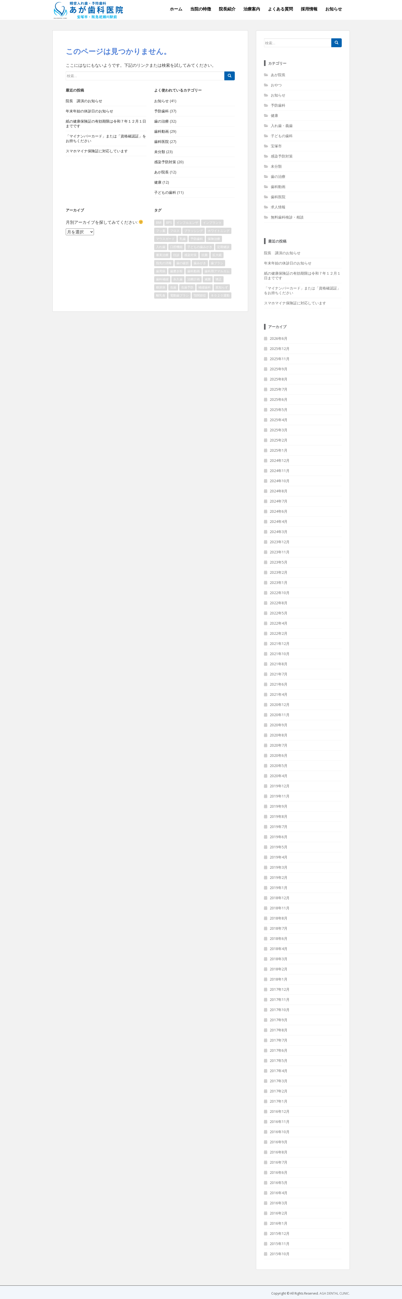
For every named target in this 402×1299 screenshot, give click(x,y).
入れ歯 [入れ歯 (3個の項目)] (160, 247)
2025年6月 (278, 399)
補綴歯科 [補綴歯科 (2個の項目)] (204, 287)
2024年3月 (278, 531)
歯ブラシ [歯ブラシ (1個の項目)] (217, 263)
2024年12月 (280, 460)
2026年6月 (278, 338)
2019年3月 (278, 867)
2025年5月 (278, 409)
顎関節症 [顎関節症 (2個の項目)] (200, 295)
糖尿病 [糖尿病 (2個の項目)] (160, 287)
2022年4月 (278, 623)
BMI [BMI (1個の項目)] (158, 222)
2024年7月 (278, 501)
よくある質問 (280, 9)
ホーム (176, 9)
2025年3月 (278, 429)
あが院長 (161, 172)
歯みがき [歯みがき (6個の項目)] (200, 263)
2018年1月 (278, 979)
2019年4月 (278, 857)
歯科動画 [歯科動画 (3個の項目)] (193, 271)
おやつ (276, 84)
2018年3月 (278, 958)
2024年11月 (280, 470)
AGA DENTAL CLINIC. (335, 1293)
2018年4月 (278, 948)
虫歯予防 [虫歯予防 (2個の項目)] (187, 287)
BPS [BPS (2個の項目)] (169, 222)
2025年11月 (280, 358)
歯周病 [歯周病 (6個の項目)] (160, 271)
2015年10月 (280, 1253)
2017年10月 (280, 1009)
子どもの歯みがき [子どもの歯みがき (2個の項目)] (199, 247)
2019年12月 (280, 785)
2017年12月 (280, 989)
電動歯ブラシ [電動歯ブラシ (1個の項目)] (179, 295)
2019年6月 (278, 836)
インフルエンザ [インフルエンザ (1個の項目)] (187, 222)
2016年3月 (278, 1202)
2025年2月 (278, 440)
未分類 (159, 151)
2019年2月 (278, 877)
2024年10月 (280, 480)
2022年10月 (280, 592)
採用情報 (309, 9)
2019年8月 (278, 816)
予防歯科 (161, 110)
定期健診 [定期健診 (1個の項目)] (223, 247)
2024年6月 (278, 511)
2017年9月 (278, 1019)
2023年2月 (278, 572)
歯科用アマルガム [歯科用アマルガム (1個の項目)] (217, 271)
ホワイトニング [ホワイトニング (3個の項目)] (219, 230)
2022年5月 (278, 613)
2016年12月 (280, 1111)
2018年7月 (278, 928)
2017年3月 (278, 1080)
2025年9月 (278, 368)
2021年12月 (280, 643)
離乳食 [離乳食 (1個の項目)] (160, 295)
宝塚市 (276, 145)
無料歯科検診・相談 (287, 217)
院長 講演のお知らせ (84, 100)
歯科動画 (161, 131)
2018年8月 (278, 918)
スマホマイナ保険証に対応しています (97, 150)
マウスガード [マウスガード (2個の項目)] (165, 239)
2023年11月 (280, 551)
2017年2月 (278, 1091)
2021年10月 (280, 653)
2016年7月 (278, 1162)
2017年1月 (278, 1101)
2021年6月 (278, 684)
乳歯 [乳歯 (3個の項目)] (182, 239)
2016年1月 (278, 1223)
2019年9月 (278, 806)
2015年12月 (280, 1233)
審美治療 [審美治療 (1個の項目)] (162, 255)
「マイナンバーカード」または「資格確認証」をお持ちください (106, 138)
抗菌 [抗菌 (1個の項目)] (204, 255)
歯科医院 (161, 141)
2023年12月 (280, 541)
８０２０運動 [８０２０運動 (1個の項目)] (220, 295)
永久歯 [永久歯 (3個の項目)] (178, 279)
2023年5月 (278, 562)
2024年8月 (278, 490)
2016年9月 (278, 1141)
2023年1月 (278, 582)
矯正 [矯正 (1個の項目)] (218, 279)
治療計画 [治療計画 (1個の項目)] (193, 279)
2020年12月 (280, 704)
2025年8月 (278, 379)
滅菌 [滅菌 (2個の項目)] (208, 279)
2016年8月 (278, 1152)
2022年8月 (278, 602)
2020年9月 (278, 724)
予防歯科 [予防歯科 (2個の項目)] (196, 239)
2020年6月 (278, 755)
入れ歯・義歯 (282, 125)
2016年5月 (278, 1182)
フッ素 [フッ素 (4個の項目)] (160, 230)
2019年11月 (280, 796)
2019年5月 (278, 846)
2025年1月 (278, 450)
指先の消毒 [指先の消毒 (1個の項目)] (164, 263)
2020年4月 (278, 775)
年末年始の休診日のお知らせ (89, 110)
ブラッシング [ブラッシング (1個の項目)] (193, 230)
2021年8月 (278, 663)
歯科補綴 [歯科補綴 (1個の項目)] (162, 279)
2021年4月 (278, 694)
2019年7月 (278, 826)
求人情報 (278, 206)
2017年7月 (278, 1040)
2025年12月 (280, 348)
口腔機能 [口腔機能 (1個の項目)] (176, 247)
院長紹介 (227, 9)
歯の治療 (161, 121)
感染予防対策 (165, 161)
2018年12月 (280, 897)
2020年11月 (280, 714)
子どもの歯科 (165, 192)
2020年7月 (278, 745)
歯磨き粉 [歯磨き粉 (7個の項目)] (176, 271)
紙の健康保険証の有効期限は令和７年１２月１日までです (106, 123)
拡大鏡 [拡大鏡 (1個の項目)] (217, 255)
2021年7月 (278, 674)
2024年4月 (278, 521)
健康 (157, 182)
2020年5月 (278, 765)
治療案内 (251, 9)
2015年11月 (280, 1243)
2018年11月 (280, 907)
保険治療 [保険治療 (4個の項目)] (214, 239)
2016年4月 (278, 1192)
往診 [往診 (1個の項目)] (176, 255)
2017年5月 (278, 1060)
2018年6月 (278, 938)
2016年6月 (278, 1172)
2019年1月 (278, 887)
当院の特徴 (200, 9)
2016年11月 (280, 1121)
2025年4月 (278, 419)
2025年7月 (278, 389)
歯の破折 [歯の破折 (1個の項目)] (182, 263)
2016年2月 (278, 1213)
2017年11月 (280, 999)
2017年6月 (278, 1050)
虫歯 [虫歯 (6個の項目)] (173, 287)
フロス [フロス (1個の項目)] (174, 230)
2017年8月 (278, 1030)
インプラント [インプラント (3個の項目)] (212, 222)
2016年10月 (280, 1131)
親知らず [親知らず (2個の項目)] (221, 287)
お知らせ (333, 9)
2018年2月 (278, 968)
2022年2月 (278, 633)
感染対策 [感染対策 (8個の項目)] (190, 255)
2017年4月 (278, 1070)
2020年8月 (278, 735)
